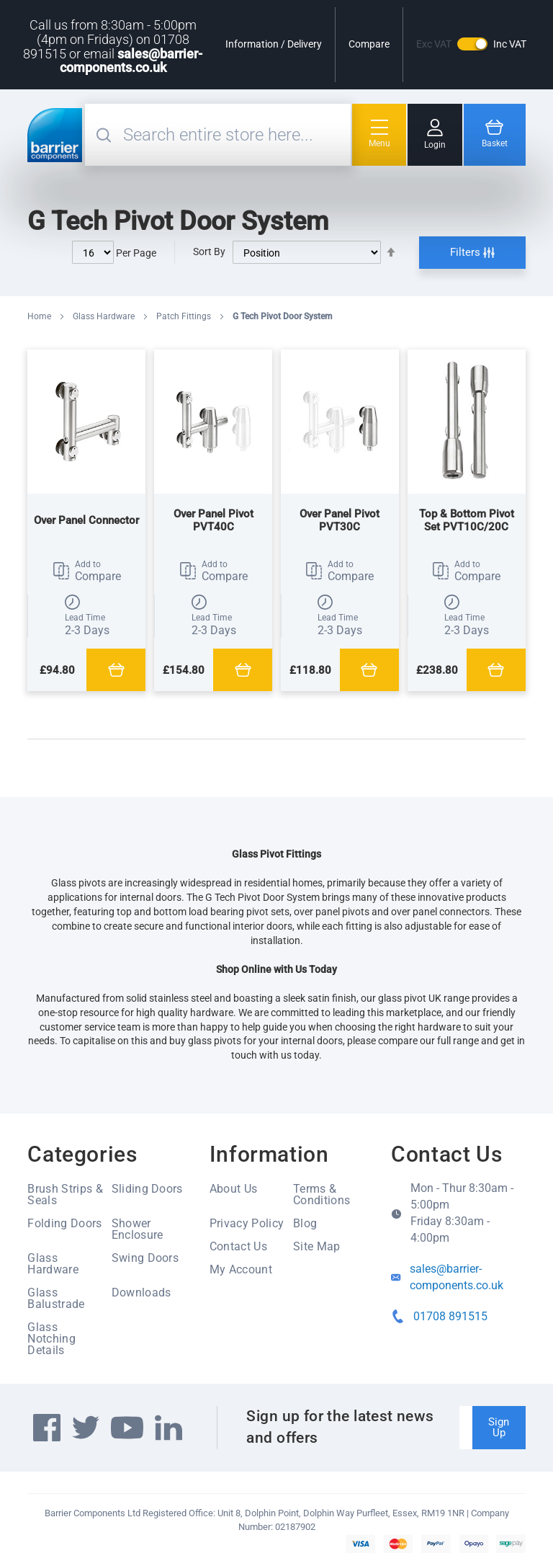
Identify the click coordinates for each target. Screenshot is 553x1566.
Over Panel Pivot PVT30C (339, 520)
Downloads (141, 1292)
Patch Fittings (184, 316)
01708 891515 (450, 1316)
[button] (86, 571)
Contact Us (238, 1246)
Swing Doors (145, 1258)
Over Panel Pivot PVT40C (213, 520)
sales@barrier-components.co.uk (131, 61)
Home (40, 316)
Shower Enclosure (137, 1229)
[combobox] (235, 134)
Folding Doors (64, 1223)
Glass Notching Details (51, 1338)
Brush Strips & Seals (64, 1194)
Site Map (317, 1246)
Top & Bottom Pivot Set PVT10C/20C (466, 520)
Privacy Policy (247, 1223)
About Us (234, 1189)
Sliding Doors (147, 1189)
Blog (305, 1223)
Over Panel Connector (86, 520)
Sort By (209, 251)
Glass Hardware (105, 316)
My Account (241, 1269)
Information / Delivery (273, 44)
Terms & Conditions (321, 1194)
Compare (369, 44)
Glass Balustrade (55, 1298)
